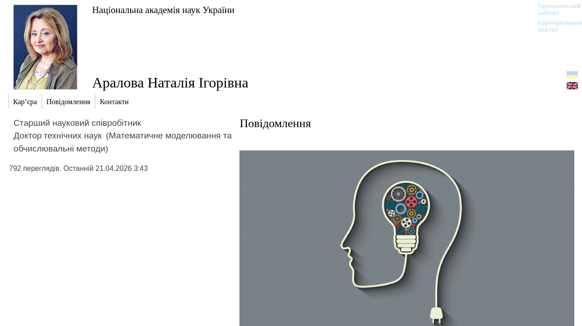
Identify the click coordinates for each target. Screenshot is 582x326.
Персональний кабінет (555, 9)
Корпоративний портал (555, 26)
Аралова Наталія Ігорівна (170, 82)
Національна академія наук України (163, 10)
